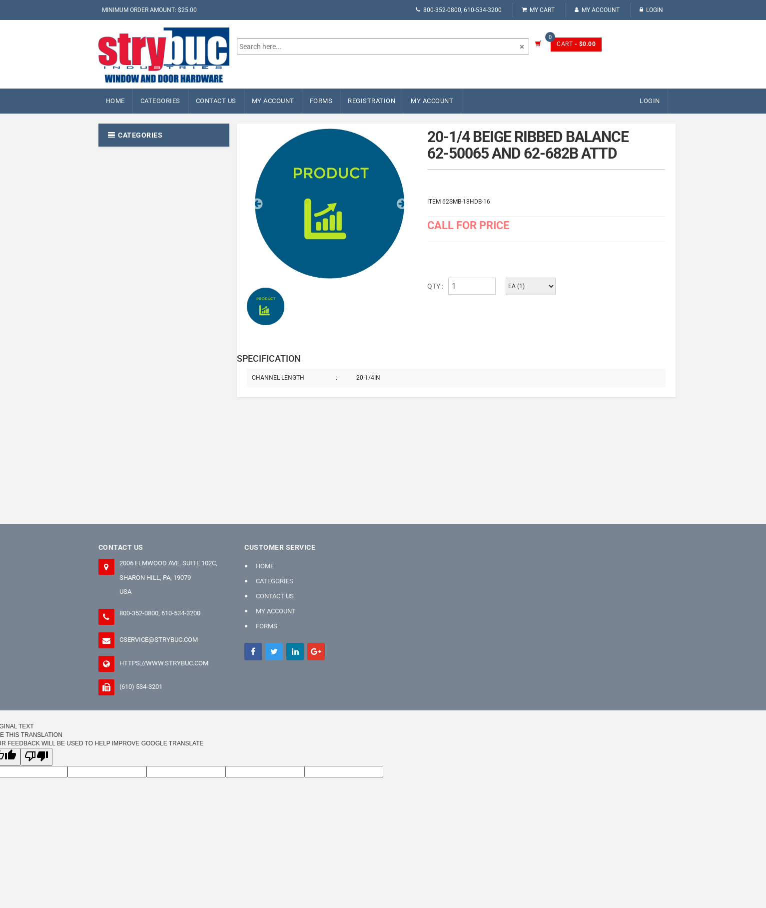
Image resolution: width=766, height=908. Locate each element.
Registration (371, 101)
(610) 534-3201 (140, 686)
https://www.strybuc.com (163, 663)
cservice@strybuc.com (158, 639)
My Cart (538, 10)
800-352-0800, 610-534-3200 (459, 10)
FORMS (321, 101)
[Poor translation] (36, 756)
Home (115, 101)
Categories (160, 101)
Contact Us (216, 101)
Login (651, 10)
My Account (597, 10)
